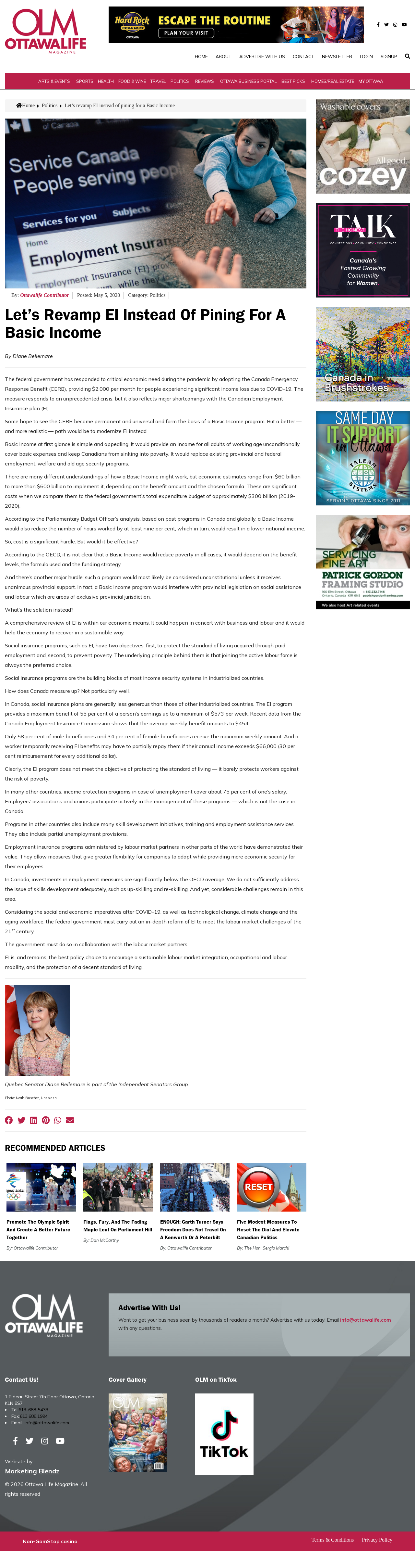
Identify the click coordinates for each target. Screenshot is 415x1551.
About (223, 56)
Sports (84, 81)
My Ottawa (371, 81)
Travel (158, 81)
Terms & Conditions (333, 1540)
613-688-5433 (33, 1410)
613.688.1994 (34, 1416)
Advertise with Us (262, 56)
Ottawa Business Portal (248, 81)
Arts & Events (54, 81)
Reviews (204, 81)
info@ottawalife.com (365, 1320)
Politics (180, 81)
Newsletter (337, 56)
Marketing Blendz (32, 1471)
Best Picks (293, 81)
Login (366, 56)
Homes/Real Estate (332, 81)
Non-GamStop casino (50, 1541)
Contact (303, 56)
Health (106, 81)
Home (201, 56)
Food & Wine (132, 81)
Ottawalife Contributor (44, 295)
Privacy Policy (377, 1540)
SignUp (389, 56)
